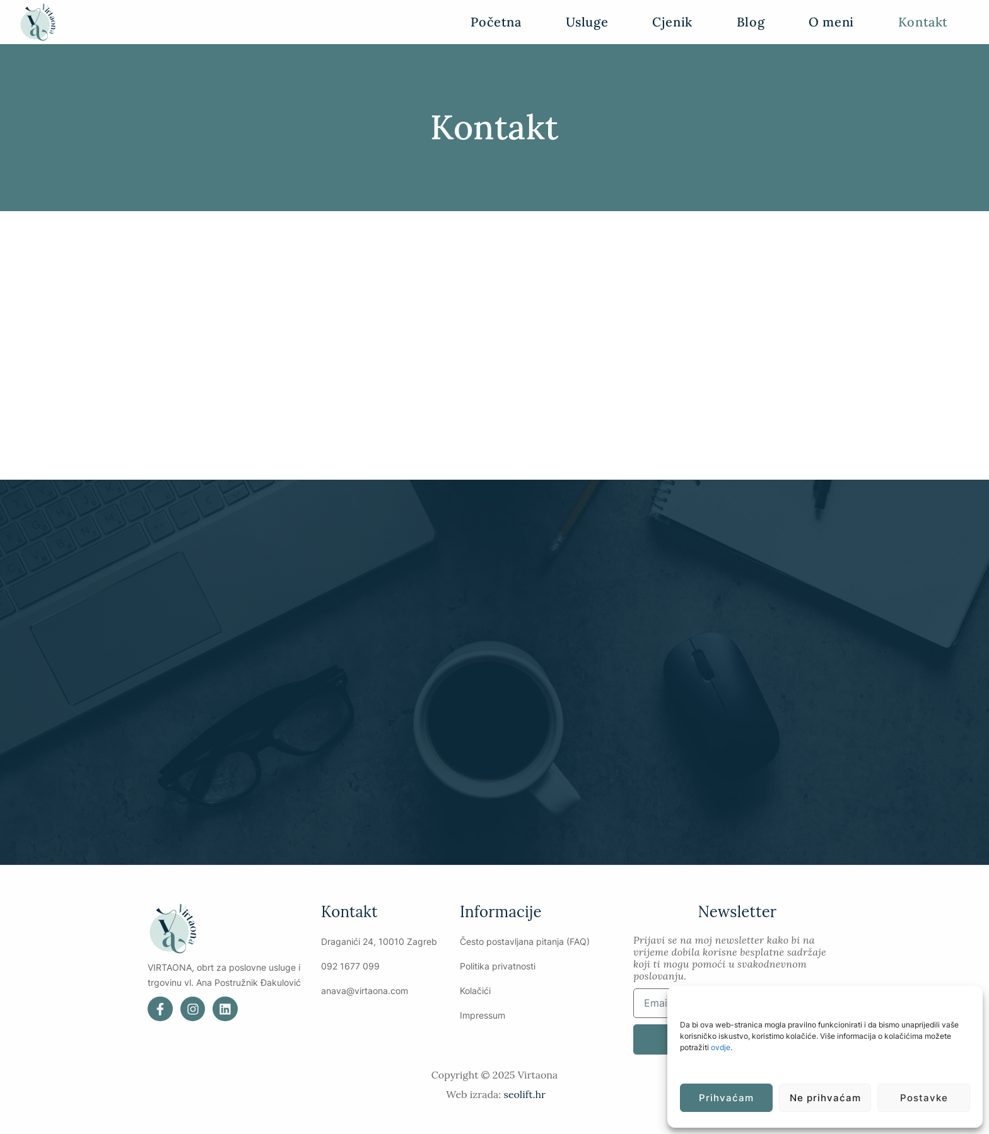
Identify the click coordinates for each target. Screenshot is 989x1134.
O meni (831, 22)
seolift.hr (524, 1095)
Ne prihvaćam (825, 1098)
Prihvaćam (726, 1098)
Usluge (587, 22)
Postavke (924, 1098)
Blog (750, 22)
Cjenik (672, 22)
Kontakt (923, 22)
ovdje (720, 1047)
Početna (496, 22)
